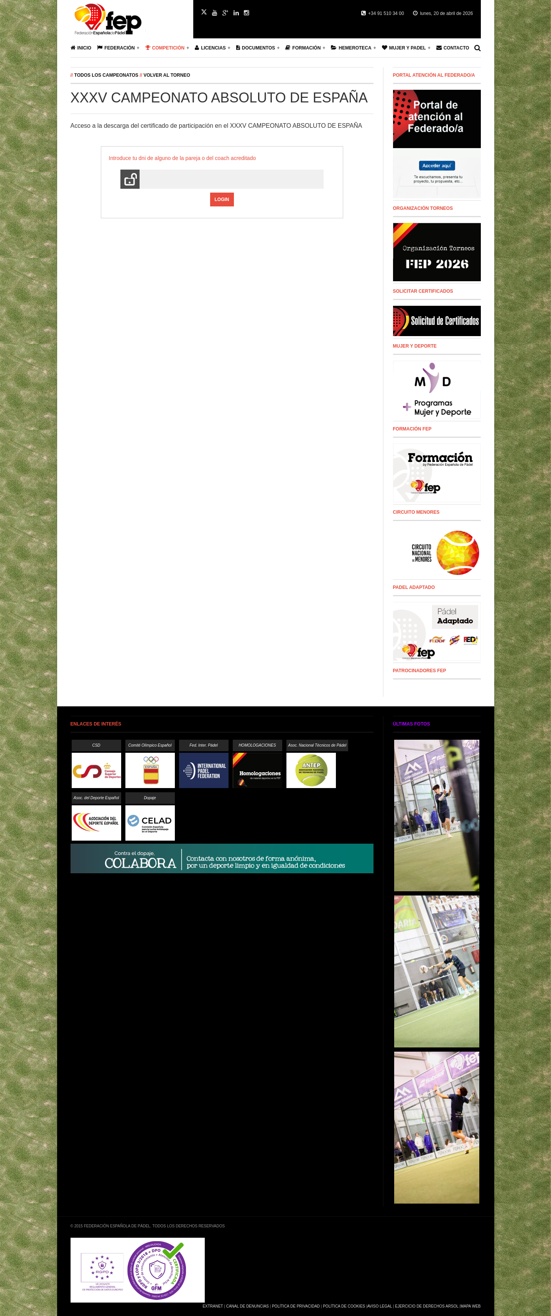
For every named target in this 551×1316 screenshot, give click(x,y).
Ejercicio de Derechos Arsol (426, 1306)
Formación (303, 48)
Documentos (255, 48)
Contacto (452, 48)
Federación (116, 48)
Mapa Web (471, 1306)
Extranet (212, 1306)
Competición (165, 48)
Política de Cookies (344, 1306)
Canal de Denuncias (247, 1306)
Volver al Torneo (166, 75)
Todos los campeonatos (106, 75)
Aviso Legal (379, 1306)
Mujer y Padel (404, 48)
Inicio (81, 48)
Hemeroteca (351, 48)
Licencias (210, 48)
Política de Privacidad (296, 1306)
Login (222, 199)
